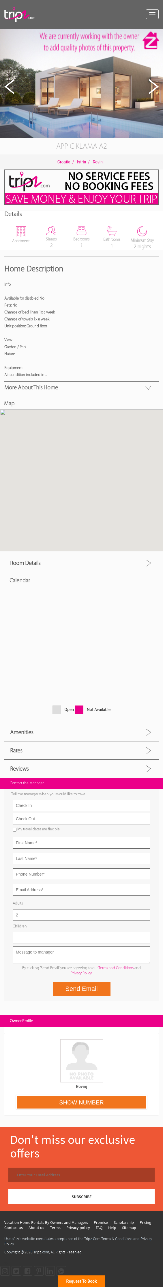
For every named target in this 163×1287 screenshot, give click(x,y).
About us (36, 1227)
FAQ (99, 1227)
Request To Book (81, 1281)
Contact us (13, 1227)
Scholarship (124, 1222)
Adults (18, 903)
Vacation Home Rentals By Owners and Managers (46, 1222)
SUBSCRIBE (82, 1196)
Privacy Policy (81, 973)
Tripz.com (41, 1252)
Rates (16, 750)
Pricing (145, 1222)
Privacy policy (78, 1227)
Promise (101, 1222)
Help (112, 1227)
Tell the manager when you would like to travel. (49, 794)
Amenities (21, 732)
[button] (157, 34)
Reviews (19, 768)
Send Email (81, 988)
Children (20, 926)
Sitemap (129, 1227)
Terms (55, 1227)
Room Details (25, 562)
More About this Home (31, 387)
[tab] (81, 563)
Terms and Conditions (116, 967)
